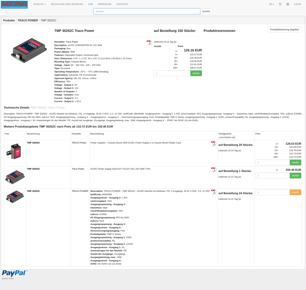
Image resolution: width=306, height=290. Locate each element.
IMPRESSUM (104, 4)
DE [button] (271, 4)
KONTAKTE (122, 4)
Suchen (206, 11)
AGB (90, 4)
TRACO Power (79, 142)
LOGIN (297, 4)
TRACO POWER (80, 191)
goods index (8, 278)
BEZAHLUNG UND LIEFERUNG (67, 4)
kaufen (196, 73)
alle (227, 137)
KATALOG (40, 4)
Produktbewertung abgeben (284, 29)
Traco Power (72, 42)
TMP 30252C (33, 142)
